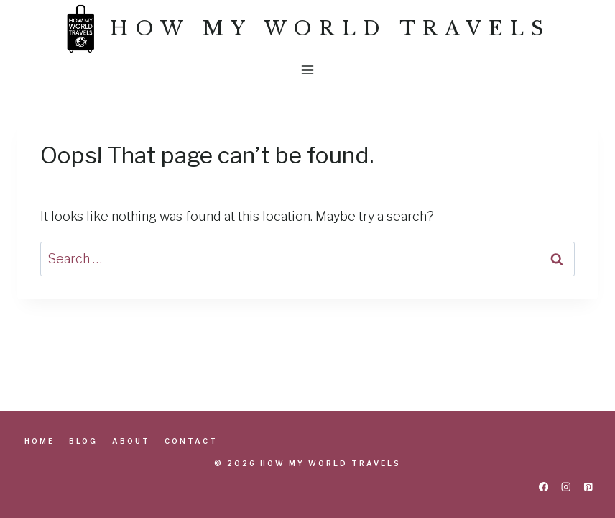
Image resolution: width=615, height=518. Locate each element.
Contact (191, 441)
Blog (83, 441)
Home (39, 441)
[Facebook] (543, 486)
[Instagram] (565, 486)
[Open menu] (308, 69)
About (131, 441)
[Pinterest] (588, 486)
